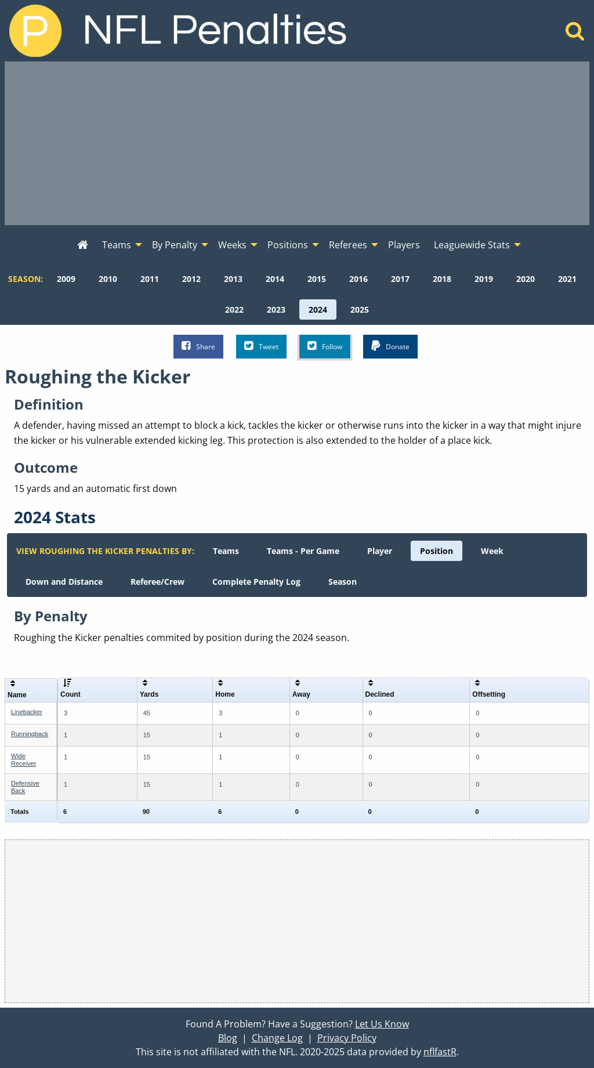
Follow (324, 346)
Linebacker (26, 711)
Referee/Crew (157, 581)
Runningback (29, 733)
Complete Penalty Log (256, 581)
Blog (227, 1037)
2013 (233, 278)
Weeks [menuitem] (232, 244)
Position (436, 550)
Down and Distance (64, 581)
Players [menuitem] (404, 244)
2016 (358, 278)
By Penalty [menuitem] (174, 244)
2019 (484, 278)
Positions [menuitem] (287, 244)
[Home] (575, 34)
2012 (191, 278)
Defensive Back (25, 787)
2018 (442, 278)
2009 (66, 278)
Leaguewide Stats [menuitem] (472, 244)
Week (492, 550)
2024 (318, 309)
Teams (226, 550)
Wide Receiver (23, 759)
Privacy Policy (346, 1037)
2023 (276, 309)
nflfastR (440, 1051)
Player (379, 550)
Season (342, 581)
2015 (316, 278)
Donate (390, 346)
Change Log (277, 1037)
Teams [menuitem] (116, 244)
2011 (149, 278)
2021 (567, 278)
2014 (275, 278)
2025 (359, 309)
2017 (400, 278)
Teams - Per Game (303, 550)
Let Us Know (382, 1024)
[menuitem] (82, 245)
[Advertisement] (297, 143)
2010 (108, 278)
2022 (234, 309)
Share (198, 346)
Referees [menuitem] (348, 244)
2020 (525, 278)
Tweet (261, 346)
